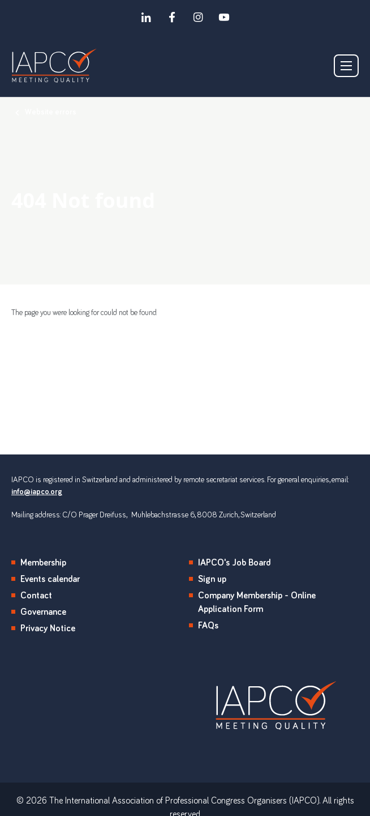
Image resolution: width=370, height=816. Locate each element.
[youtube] (224, 17)
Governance (43, 612)
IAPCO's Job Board (234, 562)
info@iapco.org (36, 492)
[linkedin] (146, 17)
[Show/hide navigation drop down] (346, 65)
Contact (36, 595)
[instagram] (198, 17)
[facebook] (172, 17)
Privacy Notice (47, 628)
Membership (43, 562)
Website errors (50, 112)
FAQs (208, 625)
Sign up (212, 579)
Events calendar (50, 579)
